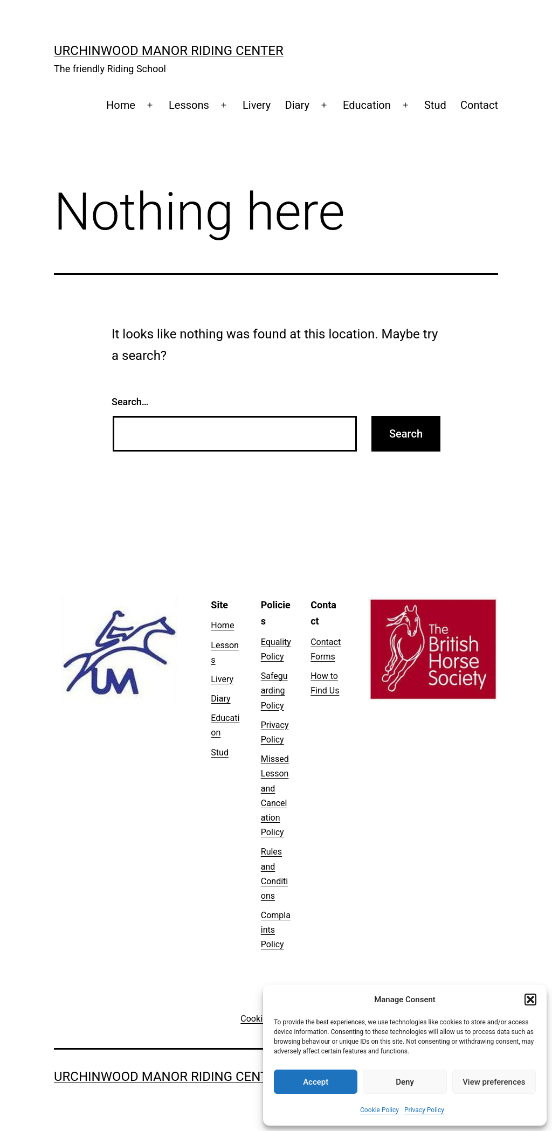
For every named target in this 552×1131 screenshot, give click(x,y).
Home (120, 105)
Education (367, 105)
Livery (257, 105)
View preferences (494, 1082)
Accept (315, 1082)
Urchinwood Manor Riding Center (169, 50)
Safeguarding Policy (274, 690)
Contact (479, 105)
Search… (130, 401)
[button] (530, 999)
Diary (297, 105)
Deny (405, 1082)
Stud (435, 105)
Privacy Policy (424, 1110)
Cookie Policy (379, 1110)
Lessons (189, 105)
